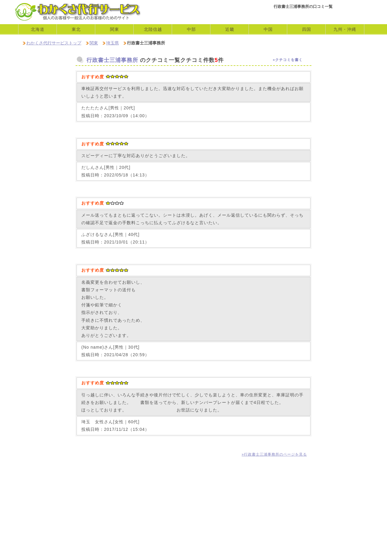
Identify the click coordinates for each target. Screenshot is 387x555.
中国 (268, 29)
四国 (306, 29)
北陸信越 (153, 29)
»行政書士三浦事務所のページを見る (274, 454)
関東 (93, 42)
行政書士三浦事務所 (112, 60)
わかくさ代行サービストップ (53, 42)
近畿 (229, 29)
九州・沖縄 (344, 29)
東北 (76, 29)
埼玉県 (112, 42)
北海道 (37, 29)
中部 (191, 29)
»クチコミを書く (288, 60)
